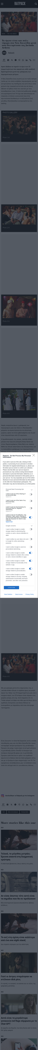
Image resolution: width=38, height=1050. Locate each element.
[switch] (30, 494)
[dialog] (19, 525)
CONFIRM (11, 587)
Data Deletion (8, 594)
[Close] (34, 456)
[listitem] (19, 490)
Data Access (19, 594)
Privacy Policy (29, 594)
